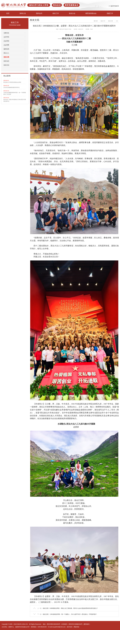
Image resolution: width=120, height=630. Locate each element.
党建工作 (110, 13)
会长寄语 (6, 37)
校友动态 (6, 61)
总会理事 (6, 45)
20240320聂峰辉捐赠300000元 (11, 87)
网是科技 (76, 627)
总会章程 (6, 41)
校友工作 (56, 13)
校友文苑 (6, 57)
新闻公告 (23, 13)
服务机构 (6, 49)
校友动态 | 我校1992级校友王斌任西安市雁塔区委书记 (14, 100)
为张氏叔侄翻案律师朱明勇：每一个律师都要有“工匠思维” (14, 93)
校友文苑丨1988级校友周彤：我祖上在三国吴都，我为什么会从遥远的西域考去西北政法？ (70, 608)
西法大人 (6, 53)
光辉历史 (6, 33)
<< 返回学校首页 (114, 6)
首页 (7, 13)
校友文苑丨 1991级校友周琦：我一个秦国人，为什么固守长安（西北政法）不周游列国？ (70, 614)
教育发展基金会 (90, 13)
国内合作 (39, 13)
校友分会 (72, 13)
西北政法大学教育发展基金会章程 (12, 82)
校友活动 (6, 65)
